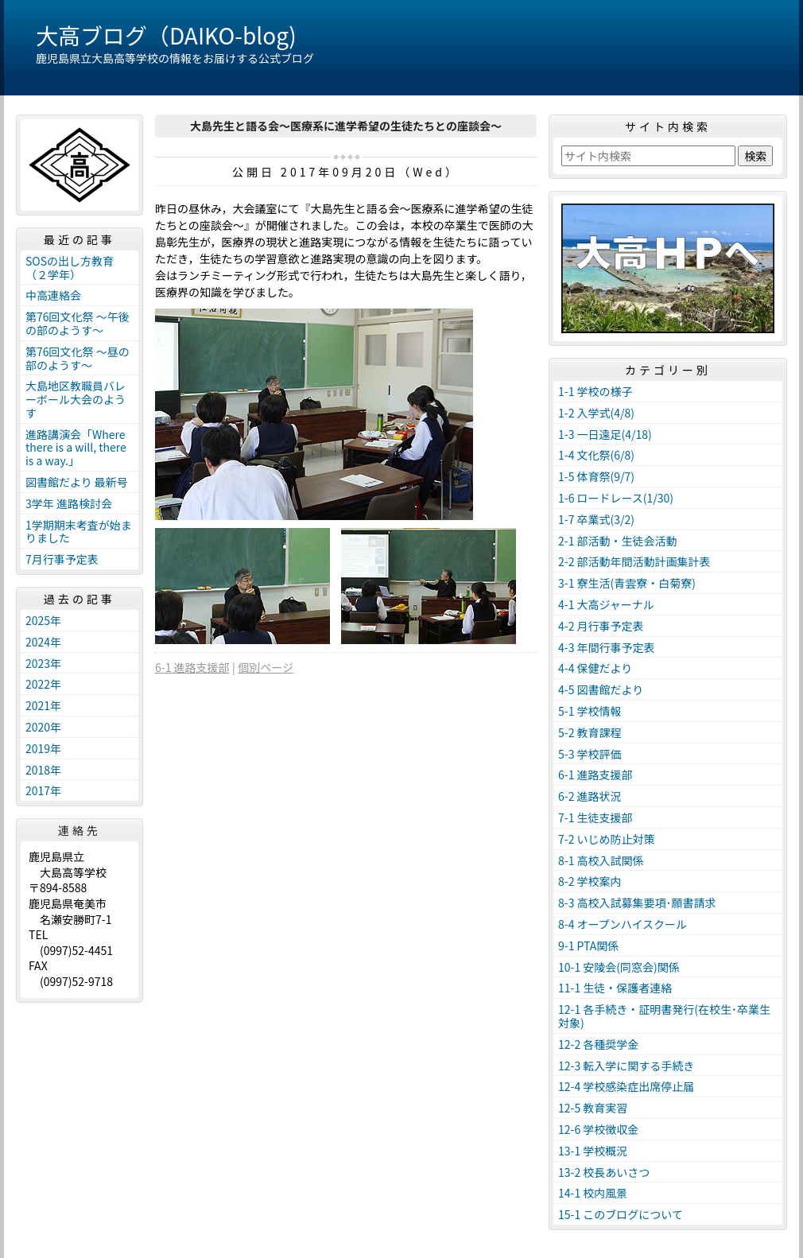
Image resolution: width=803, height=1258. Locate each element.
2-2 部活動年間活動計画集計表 (634, 561)
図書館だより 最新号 (76, 482)
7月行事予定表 (62, 559)
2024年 (43, 642)
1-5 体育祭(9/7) (596, 476)
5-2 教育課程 (590, 732)
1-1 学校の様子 (595, 391)
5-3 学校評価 (590, 754)
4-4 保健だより (595, 668)
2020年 (43, 727)
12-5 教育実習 (592, 1108)
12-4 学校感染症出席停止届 (626, 1086)
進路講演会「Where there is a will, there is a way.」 (75, 447)
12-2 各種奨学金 (598, 1044)
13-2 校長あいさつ (604, 1172)
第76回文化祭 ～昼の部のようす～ (77, 358)
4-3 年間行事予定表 (606, 647)
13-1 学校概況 (592, 1151)
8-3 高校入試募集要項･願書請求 (637, 902)
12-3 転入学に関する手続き (626, 1066)
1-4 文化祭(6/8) (596, 455)
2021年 (43, 705)
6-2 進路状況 (590, 796)
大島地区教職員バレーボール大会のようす (75, 399)
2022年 (43, 684)
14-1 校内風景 (592, 1193)
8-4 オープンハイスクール (622, 924)
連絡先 (79, 830)
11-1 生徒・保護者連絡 (615, 988)
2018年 (43, 770)
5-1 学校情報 (590, 711)
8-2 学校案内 (590, 881)
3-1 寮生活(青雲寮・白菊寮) (627, 583)
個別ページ (265, 667)
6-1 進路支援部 (192, 667)
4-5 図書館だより (600, 689)
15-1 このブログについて (620, 1214)
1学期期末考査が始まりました (78, 531)
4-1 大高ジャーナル (606, 604)
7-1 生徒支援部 (595, 817)
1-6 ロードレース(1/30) (615, 498)
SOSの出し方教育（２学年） (69, 267)
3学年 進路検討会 (68, 503)
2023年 (43, 663)
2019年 (43, 748)
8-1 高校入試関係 (601, 860)
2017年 (43, 790)
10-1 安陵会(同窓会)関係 (619, 967)
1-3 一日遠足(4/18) (605, 434)
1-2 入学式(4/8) (596, 413)
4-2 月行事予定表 (601, 626)
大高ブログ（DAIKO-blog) (166, 35)
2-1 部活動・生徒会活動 (617, 541)
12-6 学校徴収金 (598, 1129)
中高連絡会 (53, 295)
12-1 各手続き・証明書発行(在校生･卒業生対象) (664, 1016)
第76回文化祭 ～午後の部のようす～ (77, 323)
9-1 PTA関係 (588, 945)
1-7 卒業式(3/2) (596, 519)
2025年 (43, 620)
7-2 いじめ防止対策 (606, 839)
